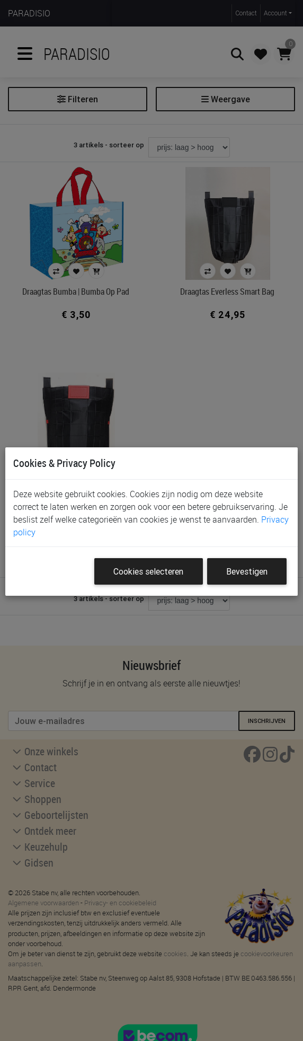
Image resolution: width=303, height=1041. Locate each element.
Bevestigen (247, 571)
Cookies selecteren (148, 571)
